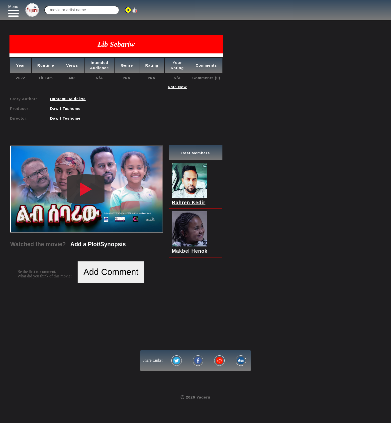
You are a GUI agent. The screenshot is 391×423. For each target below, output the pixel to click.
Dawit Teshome (65, 108)
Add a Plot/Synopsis (98, 244)
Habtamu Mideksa (68, 99)
